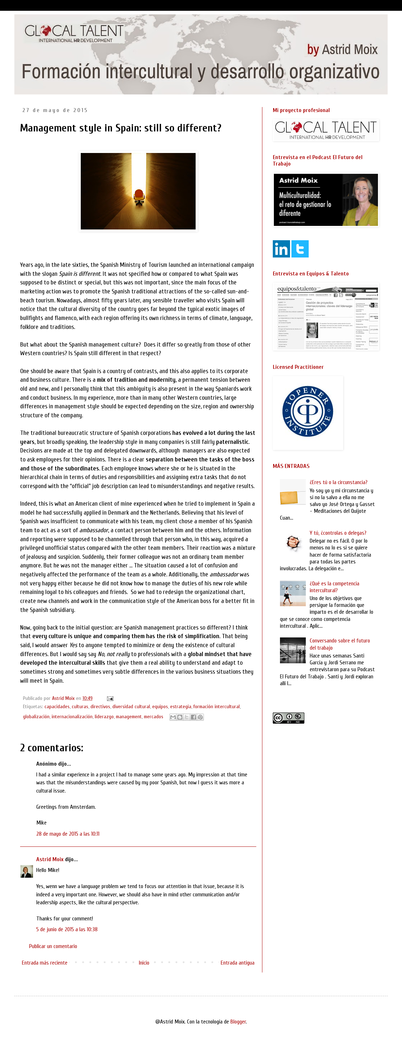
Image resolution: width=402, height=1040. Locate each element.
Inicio (144, 963)
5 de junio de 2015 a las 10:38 (67, 929)
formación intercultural (216, 707)
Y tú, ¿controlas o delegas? (338, 533)
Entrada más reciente (44, 963)
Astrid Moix (50, 859)
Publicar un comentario (53, 946)
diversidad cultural (131, 707)
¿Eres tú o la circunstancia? (339, 482)
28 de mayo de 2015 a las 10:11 (67, 834)
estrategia (180, 707)
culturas (80, 707)
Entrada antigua (237, 963)
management (129, 717)
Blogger (238, 1021)
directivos (100, 707)
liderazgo (104, 717)
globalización (36, 717)
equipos (160, 707)
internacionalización (72, 717)
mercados (153, 717)
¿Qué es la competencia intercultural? (334, 587)
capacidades (57, 707)
